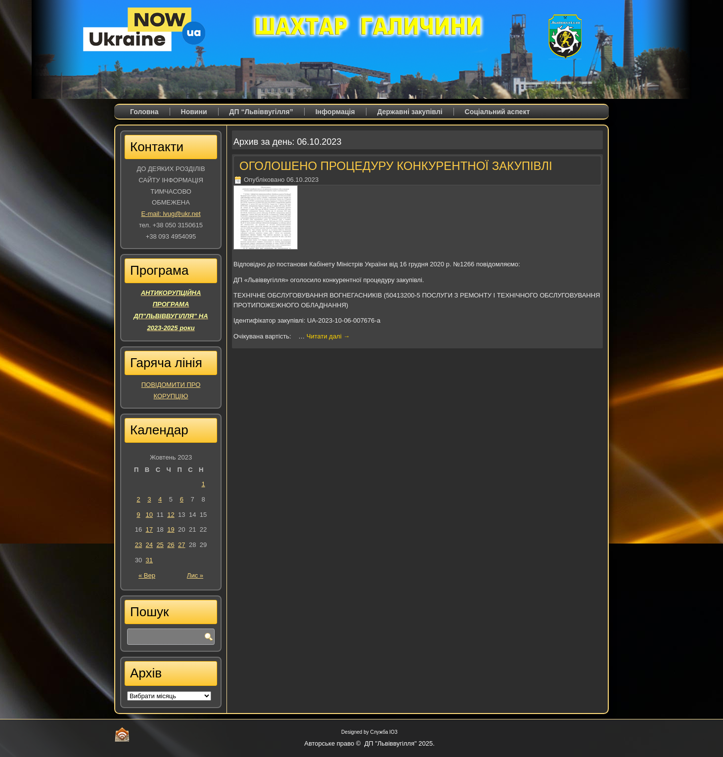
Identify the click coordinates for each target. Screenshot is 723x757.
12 (170, 514)
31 (149, 560)
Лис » (195, 575)
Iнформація (335, 112)
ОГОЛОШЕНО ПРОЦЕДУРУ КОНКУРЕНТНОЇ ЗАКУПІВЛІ (395, 165)
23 (138, 544)
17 (149, 529)
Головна (144, 112)
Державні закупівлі (410, 112)
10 (149, 514)
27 (181, 544)
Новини (194, 112)
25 (159, 544)
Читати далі (328, 336)
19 (170, 529)
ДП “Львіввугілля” (261, 112)
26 (170, 544)
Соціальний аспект (497, 112)
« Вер (146, 575)
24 (149, 544)
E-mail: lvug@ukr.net (170, 213)
